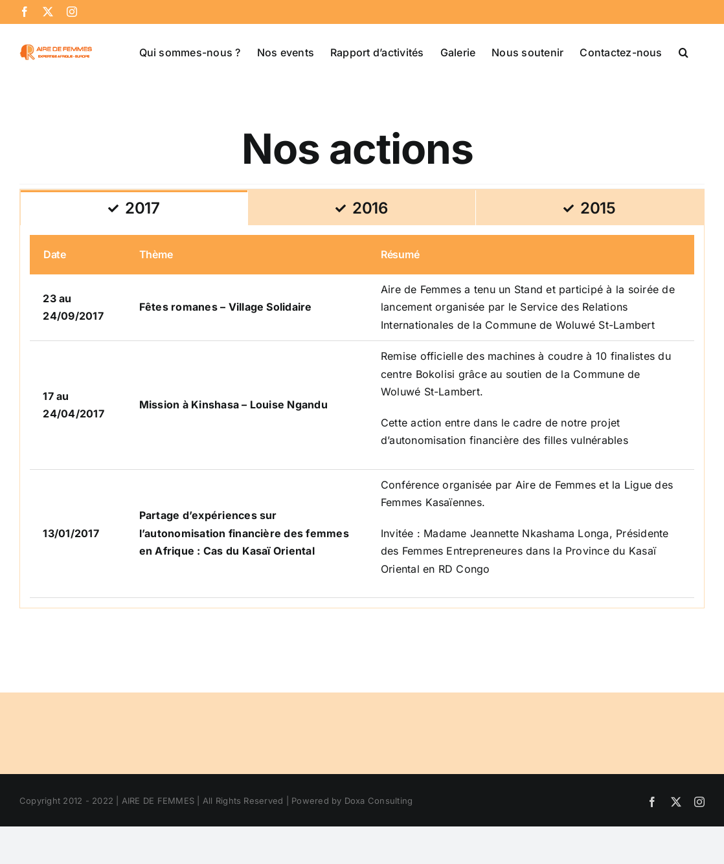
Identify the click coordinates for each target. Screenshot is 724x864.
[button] (683, 51)
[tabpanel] (362, 417)
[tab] (134, 207)
